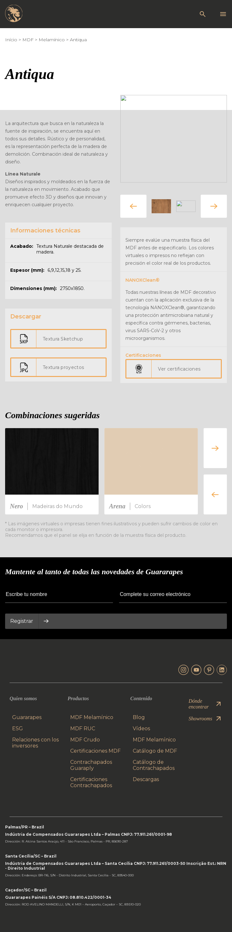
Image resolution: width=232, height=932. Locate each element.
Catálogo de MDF (155, 751)
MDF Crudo (85, 740)
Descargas (146, 779)
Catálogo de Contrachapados (154, 765)
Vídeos (141, 728)
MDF (28, 40)
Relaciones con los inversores (35, 743)
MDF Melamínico (91, 717)
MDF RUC (82, 728)
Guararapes (26, 717)
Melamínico (52, 40)
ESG (17, 728)
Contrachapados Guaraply (91, 765)
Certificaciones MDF (95, 751)
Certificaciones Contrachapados (91, 782)
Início (11, 40)
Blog (139, 717)
